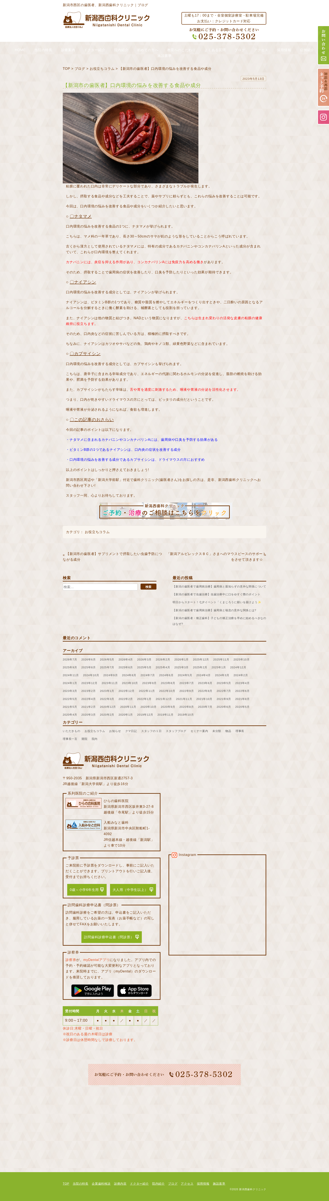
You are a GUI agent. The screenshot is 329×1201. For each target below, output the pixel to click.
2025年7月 (107, 667)
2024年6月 (166, 675)
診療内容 (120, 1183)
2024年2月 (241, 675)
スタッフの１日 (151, 731)
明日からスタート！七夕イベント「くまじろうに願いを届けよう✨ (217, 602)
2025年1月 (219, 667)
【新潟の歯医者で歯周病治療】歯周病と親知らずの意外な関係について (219, 586)
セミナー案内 (199, 731)
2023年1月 (107, 691)
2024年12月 (238, 667)
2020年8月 (187, 706)
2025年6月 (125, 667)
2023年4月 (242, 683)
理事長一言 (70, 738)
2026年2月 (163, 659)
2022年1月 (144, 699)
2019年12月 (145, 714)
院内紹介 (121, 50)
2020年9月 (168, 706)
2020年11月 (128, 706)
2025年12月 (201, 659)
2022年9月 (187, 691)
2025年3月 (181, 667)
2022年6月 (242, 691)
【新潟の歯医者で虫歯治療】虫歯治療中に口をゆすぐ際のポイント (216, 594)
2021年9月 (224, 699)
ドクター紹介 (94, 50)
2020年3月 (88, 714)
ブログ (239, 50)
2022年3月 (107, 699)
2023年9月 (149, 683)
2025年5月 (144, 667)
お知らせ (115, 731)
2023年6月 (205, 683)
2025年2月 (200, 667)
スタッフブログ (176, 731)
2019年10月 (186, 714)
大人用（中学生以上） (130, 890)
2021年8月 (242, 699)
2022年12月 (126, 691)
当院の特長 (43, 50)
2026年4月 (125, 659)
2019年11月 (166, 714)
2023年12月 (89, 683)
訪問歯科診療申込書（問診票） (109, 937)
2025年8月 (88, 667)
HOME (20, 50)
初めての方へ (148, 50)
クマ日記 (131, 731)
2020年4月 (70, 714)
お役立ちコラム (102, 68)
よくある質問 (215, 50)
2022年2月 (125, 699)
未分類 (216, 731)
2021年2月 (88, 706)
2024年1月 (70, 683)
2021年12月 (164, 699)
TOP (66, 68)
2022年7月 (224, 691)
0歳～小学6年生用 (84, 890)
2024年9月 (110, 675)
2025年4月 (163, 667)
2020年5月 (242, 706)
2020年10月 (149, 706)
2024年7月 (148, 675)
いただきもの (71, 731)
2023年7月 (187, 683)
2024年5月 (185, 675)
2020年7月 (205, 706)
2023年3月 (70, 691)
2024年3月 (222, 675)
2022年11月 (147, 691)
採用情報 (284, 50)
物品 (228, 731)
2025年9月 (70, 667)
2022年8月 (205, 691)
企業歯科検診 (101, 1183)
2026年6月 (88, 659)
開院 (85, 738)
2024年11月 (71, 675)
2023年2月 (88, 691)
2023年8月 (168, 683)
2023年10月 (130, 683)
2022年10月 (167, 691)
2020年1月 (125, 714)
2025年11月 (221, 659)
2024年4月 (203, 675)
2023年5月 (224, 683)
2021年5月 (70, 706)
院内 (95, 738)
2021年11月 (184, 699)
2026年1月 (181, 659)
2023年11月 (110, 683)
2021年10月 (204, 699)
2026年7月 (70, 659)
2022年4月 (88, 699)
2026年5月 (107, 659)
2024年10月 (91, 675)
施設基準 (164, 56)
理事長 (240, 731)
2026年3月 (144, 659)
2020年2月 (107, 714)
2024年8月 (129, 675)
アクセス (261, 50)
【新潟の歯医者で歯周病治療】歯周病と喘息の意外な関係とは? (214, 610)
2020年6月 (224, 706)
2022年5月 (70, 699)
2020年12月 (108, 706)
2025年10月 (242, 659)
